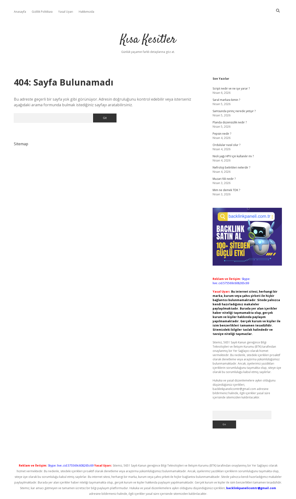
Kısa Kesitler (148, 39)
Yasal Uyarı (65, 12)
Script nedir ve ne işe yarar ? (231, 88)
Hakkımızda (86, 12)
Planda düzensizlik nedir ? (230, 122)
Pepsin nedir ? (222, 134)
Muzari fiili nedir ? (224, 179)
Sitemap (21, 143)
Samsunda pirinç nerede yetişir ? (234, 111)
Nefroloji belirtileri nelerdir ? (231, 167)
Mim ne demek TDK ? (226, 190)
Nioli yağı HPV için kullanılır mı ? (233, 156)
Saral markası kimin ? (226, 100)
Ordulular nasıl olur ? (226, 145)
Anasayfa (20, 12)
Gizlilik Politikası (42, 12)
